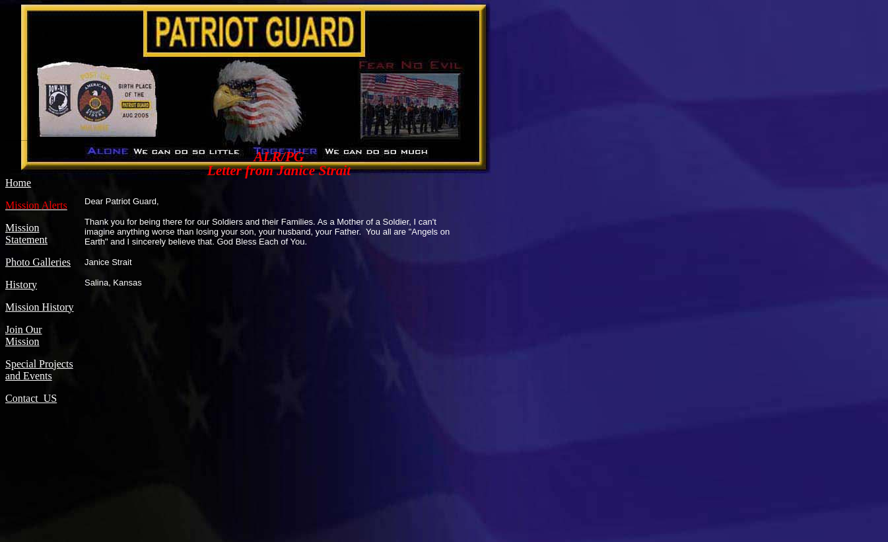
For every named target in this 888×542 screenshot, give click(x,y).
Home (18, 182)
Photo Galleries (38, 262)
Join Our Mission (23, 335)
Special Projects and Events (39, 369)
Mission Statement (26, 233)
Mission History (39, 307)
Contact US (31, 398)
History (21, 284)
